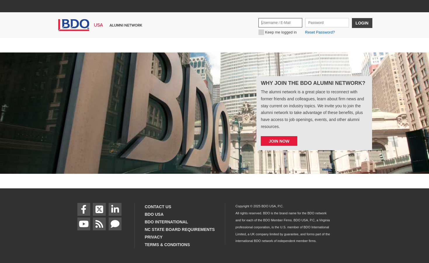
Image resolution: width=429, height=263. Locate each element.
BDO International (166, 222)
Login (361, 23)
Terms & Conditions (167, 244)
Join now (279, 141)
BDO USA (154, 214)
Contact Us (158, 206)
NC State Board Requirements (180, 229)
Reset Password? (320, 32)
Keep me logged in (281, 32)
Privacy (154, 237)
